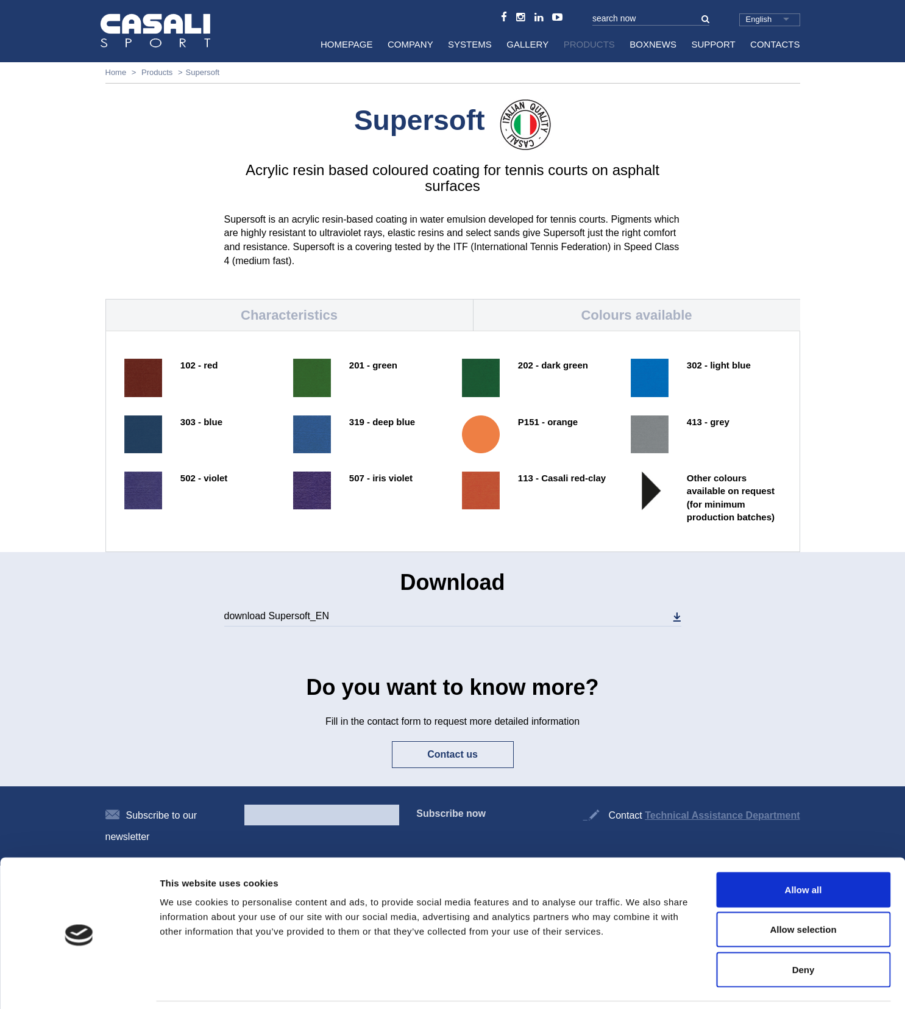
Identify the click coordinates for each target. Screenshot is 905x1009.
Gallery (527, 44)
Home (116, 72)
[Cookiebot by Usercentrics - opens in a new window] (79, 985)
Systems (470, 44)
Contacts (775, 44)
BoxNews (653, 44)
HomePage (347, 44)
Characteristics (289, 315)
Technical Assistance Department (722, 815)
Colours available (636, 315)
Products (589, 44)
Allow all (803, 849)
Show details (639, 985)
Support (713, 44)
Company (410, 44)
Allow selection (803, 889)
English (759, 19)
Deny (803, 929)
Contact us (452, 754)
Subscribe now (451, 813)
